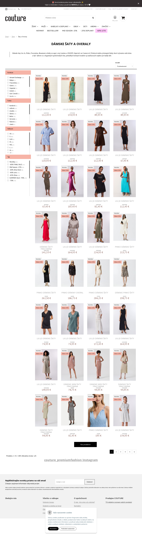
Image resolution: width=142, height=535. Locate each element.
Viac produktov (85, 444)
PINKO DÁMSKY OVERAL (72, 292)
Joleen (13, 91)
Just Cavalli (14, 93)
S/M (12, 139)
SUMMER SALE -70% (18, 178)
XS (12, 134)
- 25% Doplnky (87, 30)
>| (134, 452)
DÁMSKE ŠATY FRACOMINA (46, 247)
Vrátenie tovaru (48, 502)
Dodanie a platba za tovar (52, 506)
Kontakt (134, 9)
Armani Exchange (17, 77)
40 (11, 153)
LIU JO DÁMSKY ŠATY (98, 201)
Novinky (40, 30)
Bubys (13, 80)
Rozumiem (53, 528)
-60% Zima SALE (16, 170)
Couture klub (100, 9)
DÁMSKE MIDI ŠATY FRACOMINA (98, 385)
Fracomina (14, 83)
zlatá (12, 124)
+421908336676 (26, 9)
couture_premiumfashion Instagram (71, 460)
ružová (13, 108)
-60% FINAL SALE (17, 164)
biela (13, 116)
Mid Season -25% (69, 30)
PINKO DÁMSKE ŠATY (124, 246)
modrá (13, 111)
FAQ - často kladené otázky (118, 9)
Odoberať (90, 482)
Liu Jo (13, 96)
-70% (13, 180)
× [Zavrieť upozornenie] (138, 3)
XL (11, 150)
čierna (13, 114)
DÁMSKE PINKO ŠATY (124, 292)
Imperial (13, 88)
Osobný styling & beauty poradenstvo (78, 9)
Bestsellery (53, 30)
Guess (13, 85)
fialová (13, 122)
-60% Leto (101, 30)
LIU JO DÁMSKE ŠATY (46, 109)
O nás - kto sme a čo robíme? (84, 502)
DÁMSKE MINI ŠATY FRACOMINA (72, 385)
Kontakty (77, 506)
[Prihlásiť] (115, 18)
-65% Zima (15, 175)
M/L (12, 145)
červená (13, 119)
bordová (13, 106)
